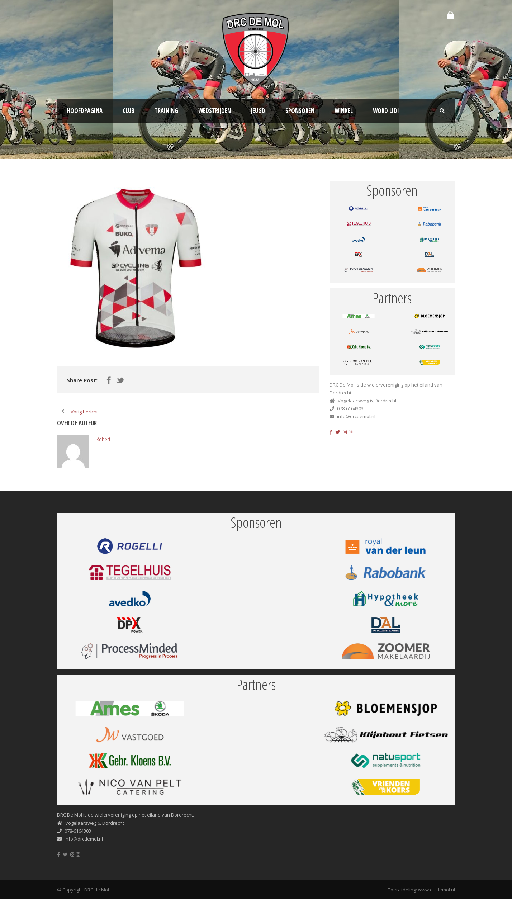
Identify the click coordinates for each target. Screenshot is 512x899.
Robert (103, 439)
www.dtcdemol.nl (436, 889)
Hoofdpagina (85, 111)
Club (128, 111)
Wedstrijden (214, 111)
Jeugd (258, 111)
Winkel (344, 111)
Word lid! (386, 111)
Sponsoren (299, 111)
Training (166, 111)
